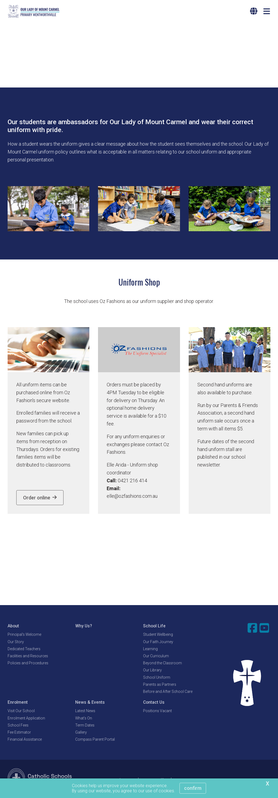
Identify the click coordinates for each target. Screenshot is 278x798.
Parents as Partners (159, 685)
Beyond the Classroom (162, 664)
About (13, 626)
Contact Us (154, 702)
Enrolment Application (26, 718)
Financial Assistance (25, 740)
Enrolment (18, 702)
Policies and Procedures (28, 664)
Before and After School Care (167, 692)
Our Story (16, 642)
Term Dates (84, 726)
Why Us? (83, 626)
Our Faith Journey (158, 642)
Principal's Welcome (24, 635)
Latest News (85, 711)
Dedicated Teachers (24, 649)
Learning (150, 649)
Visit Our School (21, 711)
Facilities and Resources (28, 656)
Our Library (152, 671)
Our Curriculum (156, 656)
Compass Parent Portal (95, 740)
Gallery (81, 733)
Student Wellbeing (158, 635)
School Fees (18, 726)
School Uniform (156, 678)
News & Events (90, 702)
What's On (83, 718)
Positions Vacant (157, 711)
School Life (154, 626)
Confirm (192, 788)
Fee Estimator (19, 733)
